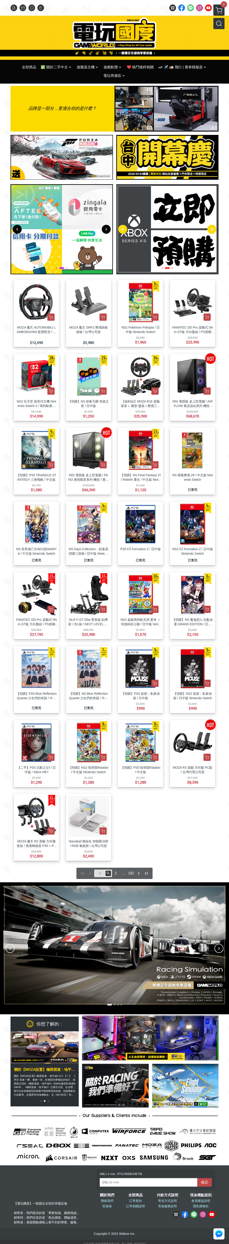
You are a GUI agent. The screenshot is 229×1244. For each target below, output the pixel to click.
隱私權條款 (201, 1206)
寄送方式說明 (167, 1200)
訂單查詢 (135, 1200)
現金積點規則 (201, 1195)
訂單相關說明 (135, 1206)
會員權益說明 (200, 1200)
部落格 (107, 1206)
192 (131, 873)
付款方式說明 (167, 1195)
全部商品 (135, 1195)
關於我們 (107, 1195)
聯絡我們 (107, 1200)
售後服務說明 (167, 1206)
